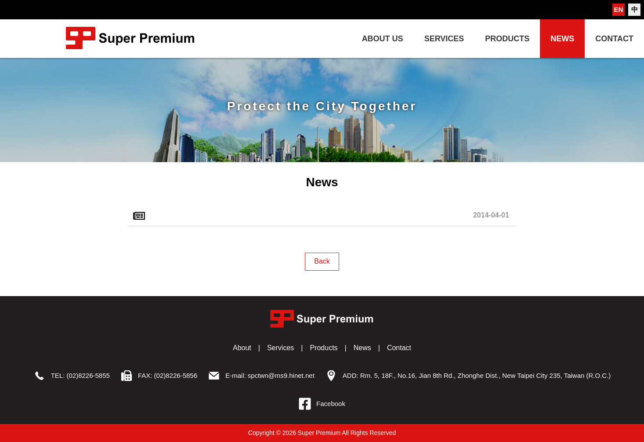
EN (618, 9)
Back (322, 261)
